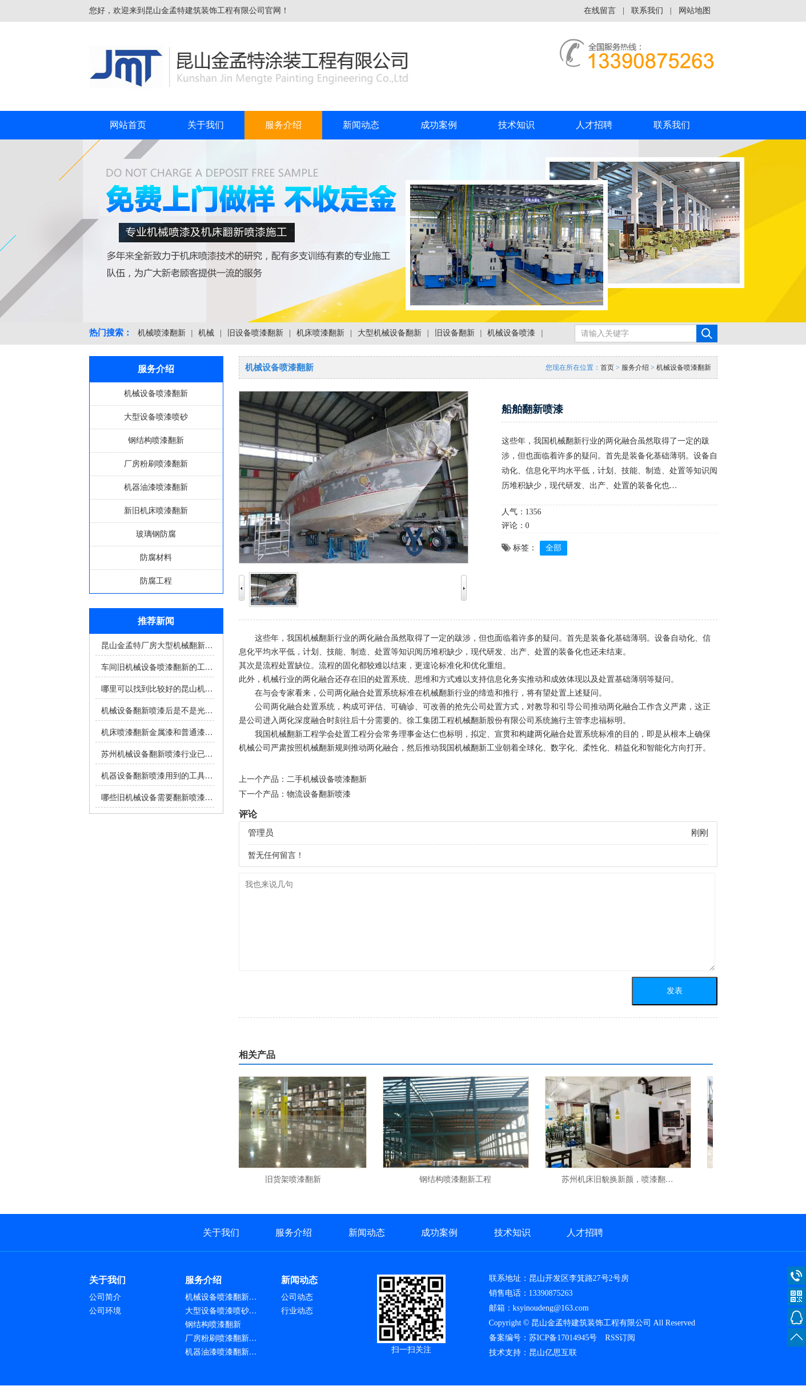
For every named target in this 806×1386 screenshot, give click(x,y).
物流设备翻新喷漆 (319, 794)
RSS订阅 (620, 1337)
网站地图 (695, 10)
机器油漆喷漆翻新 (156, 487)
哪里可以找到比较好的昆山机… (157, 689)
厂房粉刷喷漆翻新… (221, 1338)
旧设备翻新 (455, 333)
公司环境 (105, 1311)
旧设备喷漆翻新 (255, 333)
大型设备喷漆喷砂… (221, 1311)
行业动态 (297, 1311)
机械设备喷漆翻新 (156, 393)
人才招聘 (594, 125)
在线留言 (600, 10)
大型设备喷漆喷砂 (156, 417)
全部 (554, 548)
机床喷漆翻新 (320, 333)
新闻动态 (361, 125)
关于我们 (205, 125)
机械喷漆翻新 (162, 333)
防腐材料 (156, 557)
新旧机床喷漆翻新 (156, 510)
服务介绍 (283, 125)
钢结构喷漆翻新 (156, 440)
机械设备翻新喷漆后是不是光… (157, 710)
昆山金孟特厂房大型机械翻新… (157, 645)
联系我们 (647, 10)
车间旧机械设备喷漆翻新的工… (157, 667)
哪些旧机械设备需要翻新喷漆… (157, 797)
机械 (206, 333)
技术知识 (516, 125)
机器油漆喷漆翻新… (221, 1352)
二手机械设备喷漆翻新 (327, 779)
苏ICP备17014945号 (563, 1337)
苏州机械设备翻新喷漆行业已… (157, 754)
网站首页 (128, 125)
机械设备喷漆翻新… (221, 1297)
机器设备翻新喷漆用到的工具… (157, 776)
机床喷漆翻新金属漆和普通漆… (157, 732)
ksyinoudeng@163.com (551, 1308)
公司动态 (297, 1297)
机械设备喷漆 (511, 333)
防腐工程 (156, 581)
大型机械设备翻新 (390, 333)
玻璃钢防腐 (156, 534)
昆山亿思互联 (553, 1352)
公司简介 (105, 1297)
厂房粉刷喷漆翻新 (156, 464)
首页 (607, 368)
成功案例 (438, 125)
